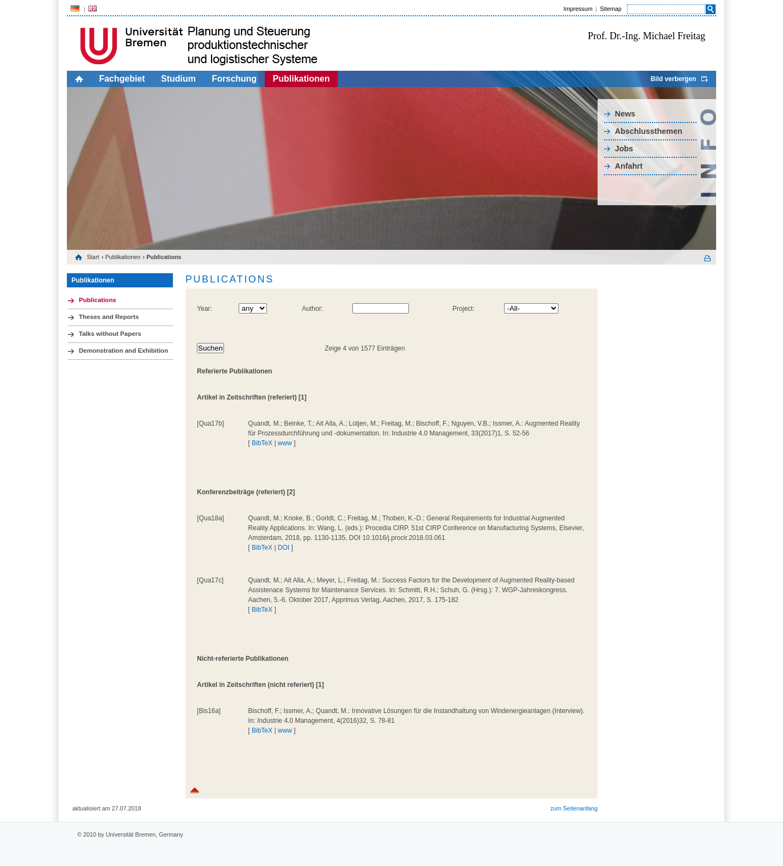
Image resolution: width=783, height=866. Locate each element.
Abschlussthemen (648, 131)
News (625, 113)
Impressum (577, 8)
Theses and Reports (109, 317)
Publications (97, 300)
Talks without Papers (110, 333)
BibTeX (262, 443)
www (285, 443)
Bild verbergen (673, 79)
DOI (283, 547)
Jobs (624, 148)
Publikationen (301, 78)
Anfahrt (629, 166)
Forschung (234, 78)
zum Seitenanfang (574, 808)
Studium (178, 78)
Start (93, 257)
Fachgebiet (122, 78)
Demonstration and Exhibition (123, 350)
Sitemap (611, 8)
